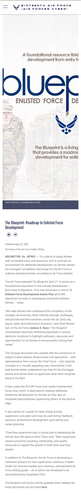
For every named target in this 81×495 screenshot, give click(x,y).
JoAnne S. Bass (39, 328)
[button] (5, 7)
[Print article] (9, 235)
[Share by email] (15, 235)
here (44, 487)
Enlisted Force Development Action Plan (29, 294)
